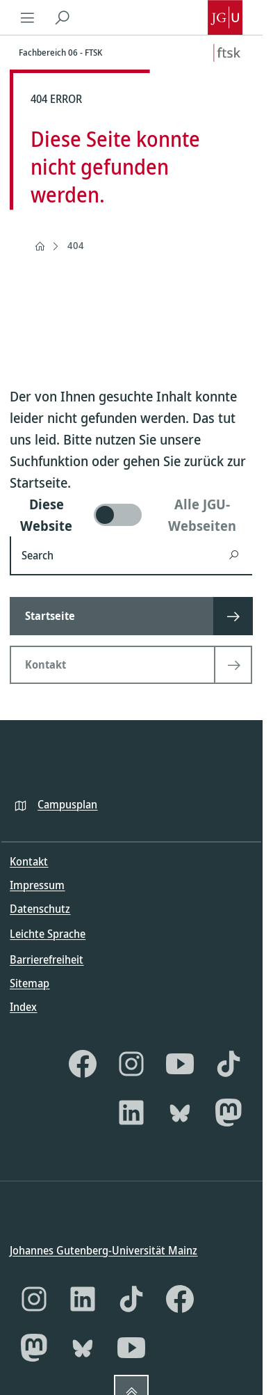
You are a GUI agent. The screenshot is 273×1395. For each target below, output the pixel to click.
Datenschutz (40, 908)
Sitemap (29, 982)
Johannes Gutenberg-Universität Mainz (103, 1250)
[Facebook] (83, 1063)
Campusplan (67, 803)
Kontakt (29, 861)
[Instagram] (131, 1063)
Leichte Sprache (47, 933)
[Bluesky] (180, 1112)
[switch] (131, 514)
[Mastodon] (228, 1112)
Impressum (37, 885)
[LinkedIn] (131, 1112)
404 (75, 245)
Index (23, 1006)
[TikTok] (228, 1063)
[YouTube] (180, 1063)
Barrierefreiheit (46, 958)
